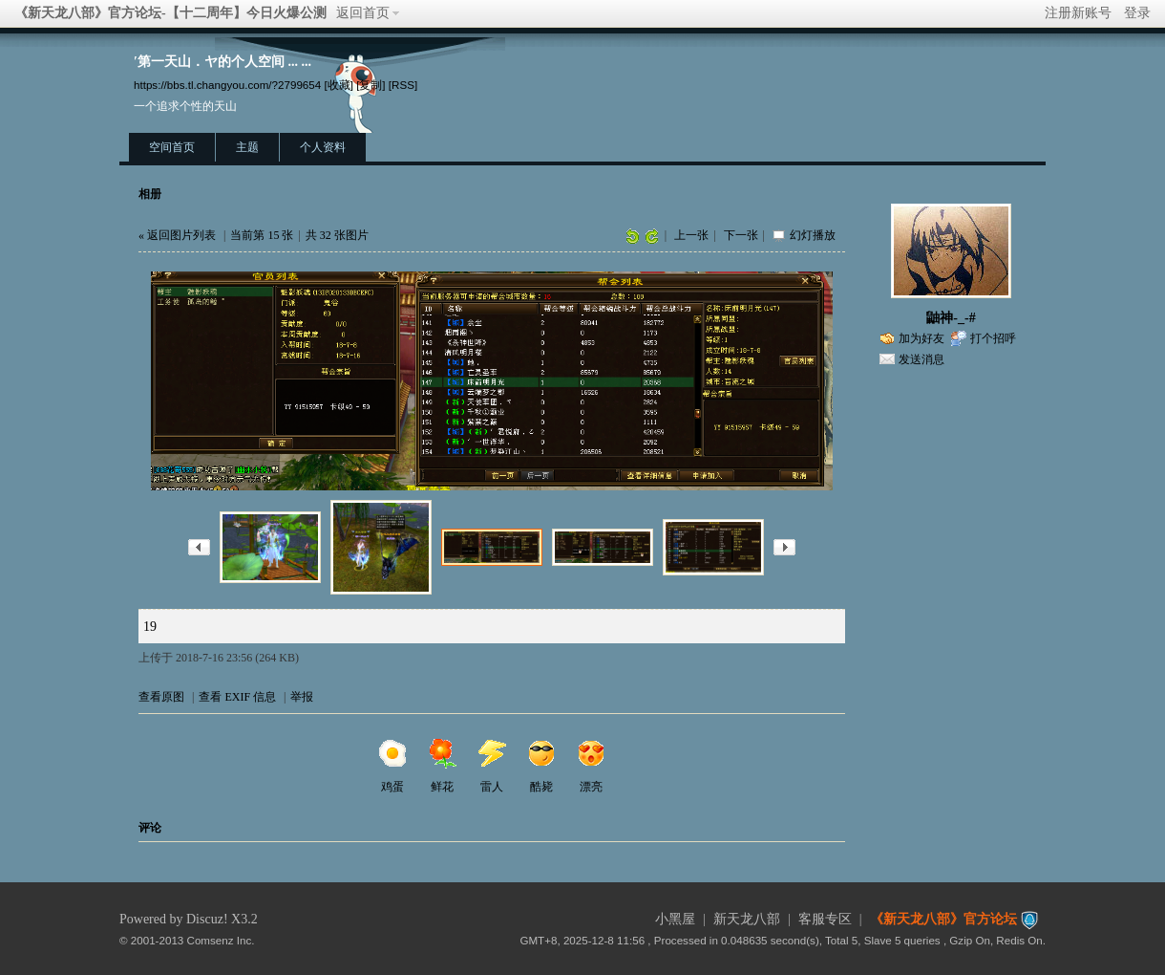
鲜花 (442, 765)
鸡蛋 (392, 765)
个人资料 (323, 147)
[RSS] (403, 84)
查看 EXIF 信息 (237, 697)
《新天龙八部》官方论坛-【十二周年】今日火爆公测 (170, 13)
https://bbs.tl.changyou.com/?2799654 (227, 84)
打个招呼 (993, 338)
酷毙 (541, 765)
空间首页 (172, 147)
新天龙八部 (746, 919)
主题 (247, 147)
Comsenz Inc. (221, 940)
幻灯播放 (813, 235)
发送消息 (921, 359)
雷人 (492, 765)
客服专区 (825, 919)
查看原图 (161, 697)
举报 (301, 697)
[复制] (370, 84)
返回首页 (363, 13)
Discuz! (207, 919)
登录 (1137, 13)
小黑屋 (675, 919)
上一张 (691, 235)
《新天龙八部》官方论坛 (943, 919)
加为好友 (921, 338)
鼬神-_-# (950, 318)
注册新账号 (1078, 13)
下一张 (741, 235)
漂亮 (591, 765)
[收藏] (338, 84)
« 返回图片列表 (177, 235)
